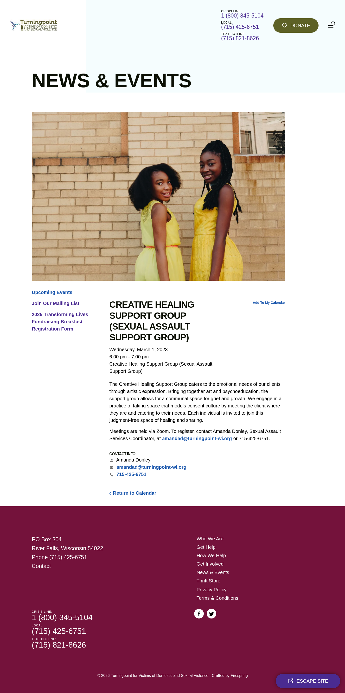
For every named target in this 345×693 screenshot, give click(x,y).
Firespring (239, 676)
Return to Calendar (134, 493)
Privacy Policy (211, 589)
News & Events (213, 572)
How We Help (211, 555)
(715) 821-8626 (240, 38)
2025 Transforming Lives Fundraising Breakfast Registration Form (60, 321)
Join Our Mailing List (55, 303)
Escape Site (308, 681)
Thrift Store (208, 580)
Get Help (206, 547)
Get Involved (210, 564)
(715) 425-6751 (240, 27)
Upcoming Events (52, 292)
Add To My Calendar (269, 303)
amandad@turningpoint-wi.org (197, 438)
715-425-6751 (131, 474)
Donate (296, 25)
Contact (41, 566)
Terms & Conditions (217, 598)
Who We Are (210, 538)
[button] (331, 25)
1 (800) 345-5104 (242, 15)
